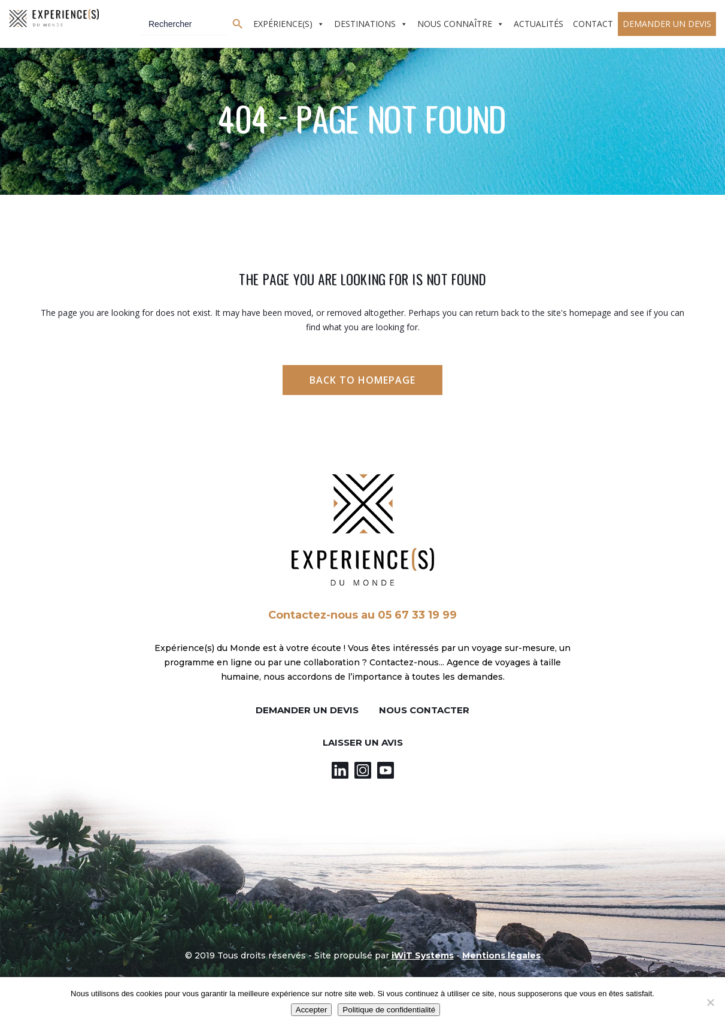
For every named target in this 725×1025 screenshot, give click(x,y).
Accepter (311, 1009)
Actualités (538, 23)
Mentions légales (501, 955)
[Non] (710, 1002)
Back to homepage (362, 380)
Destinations (365, 23)
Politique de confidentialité (388, 1009)
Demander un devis (667, 23)
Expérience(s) (283, 23)
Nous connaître (454, 23)
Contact (593, 23)
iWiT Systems (423, 955)
